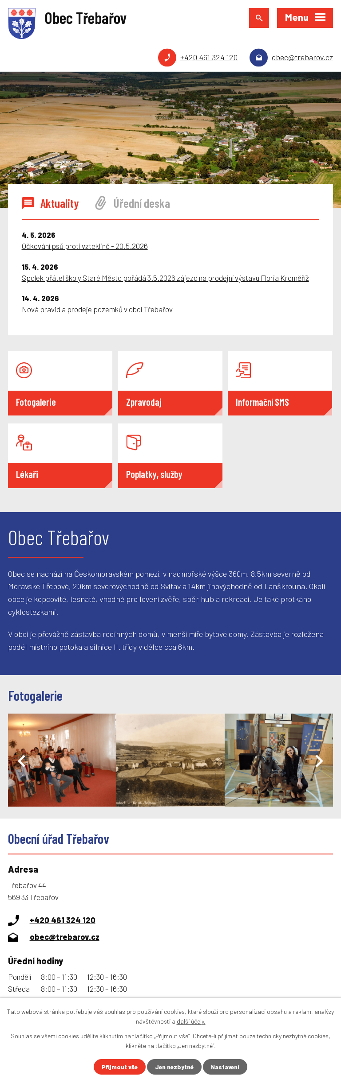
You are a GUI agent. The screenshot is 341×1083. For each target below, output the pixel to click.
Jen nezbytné (174, 1067)
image (62, 760)
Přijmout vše (118, 1067)
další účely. (191, 1021)
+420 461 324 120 (209, 57)
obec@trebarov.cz (302, 57)
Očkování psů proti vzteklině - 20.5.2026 (85, 245)
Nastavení (227, 1067)
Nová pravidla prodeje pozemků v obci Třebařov (97, 309)
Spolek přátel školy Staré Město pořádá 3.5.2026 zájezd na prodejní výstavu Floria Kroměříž (165, 277)
